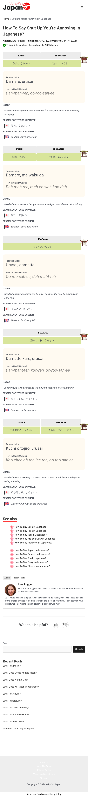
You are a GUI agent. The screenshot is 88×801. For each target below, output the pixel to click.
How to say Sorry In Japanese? (31, 562)
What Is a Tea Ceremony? (16, 708)
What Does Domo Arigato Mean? (20, 673)
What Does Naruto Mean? (16, 680)
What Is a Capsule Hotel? (16, 715)
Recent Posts (19, 578)
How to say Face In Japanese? (30, 531)
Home (6, 19)
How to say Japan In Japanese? (31, 550)
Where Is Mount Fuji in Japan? (18, 729)
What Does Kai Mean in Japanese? (21, 687)
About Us (44, 763)
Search (6, 643)
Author (7, 578)
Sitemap (44, 778)
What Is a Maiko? (12, 666)
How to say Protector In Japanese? (33, 543)
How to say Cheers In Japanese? (32, 566)
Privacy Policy (44, 771)
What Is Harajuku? (12, 701)
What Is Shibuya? (12, 694)
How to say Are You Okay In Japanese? (35, 539)
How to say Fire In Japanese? (30, 558)
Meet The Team (44, 767)
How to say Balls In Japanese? (30, 527)
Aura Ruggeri (18, 41)
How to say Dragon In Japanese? (32, 554)
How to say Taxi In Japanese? (30, 535)
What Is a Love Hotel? (14, 722)
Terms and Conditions (44, 774)
